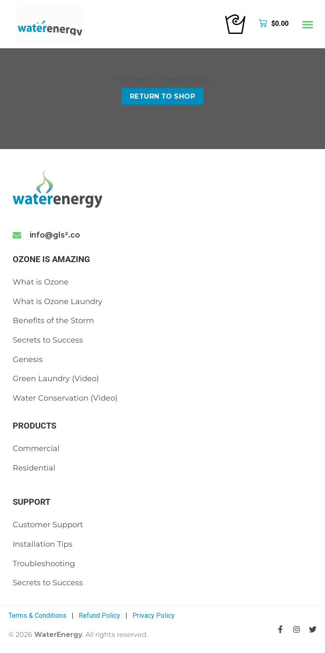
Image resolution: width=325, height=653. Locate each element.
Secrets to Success (48, 340)
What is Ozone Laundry (57, 301)
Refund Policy (99, 615)
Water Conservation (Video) (65, 398)
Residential (34, 468)
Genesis (28, 359)
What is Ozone (41, 282)
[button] (308, 24)
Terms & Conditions (37, 615)
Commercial (36, 448)
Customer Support (48, 524)
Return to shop (163, 96)
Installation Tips (42, 544)
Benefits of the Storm (53, 320)
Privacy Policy (153, 615)
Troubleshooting (44, 563)
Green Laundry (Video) (56, 378)
